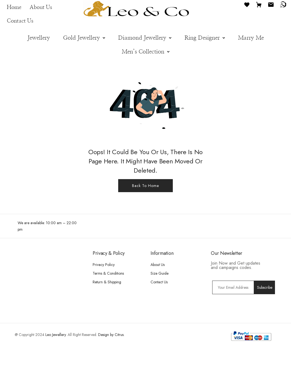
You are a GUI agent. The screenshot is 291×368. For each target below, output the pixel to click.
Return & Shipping (107, 282)
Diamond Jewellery (144, 38)
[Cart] (259, 4)
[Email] (271, 4)
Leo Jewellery (55, 334)
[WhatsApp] (283, 4)
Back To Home (145, 185)
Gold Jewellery (84, 38)
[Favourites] (247, 4)
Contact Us (20, 21)
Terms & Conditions (108, 273)
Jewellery (38, 38)
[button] (84, 38)
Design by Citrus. (111, 334)
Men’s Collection (146, 52)
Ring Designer (204, 38)
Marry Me (251, 38)
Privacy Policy (104, 264)
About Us (41, 7)
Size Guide (159, 273)
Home (14, 7)
